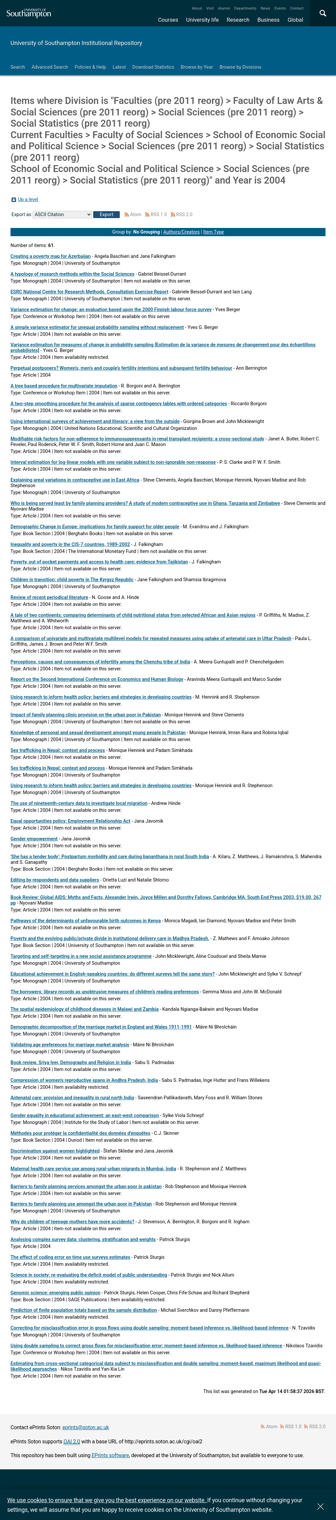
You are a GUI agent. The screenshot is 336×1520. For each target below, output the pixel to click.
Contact (297, 8)
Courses (168, 19)
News (265, 8)
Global (295, 19)
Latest (119, 67)
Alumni (224, 8)
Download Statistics (153, 67)
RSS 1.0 (159, 214)
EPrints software (110, 1455)
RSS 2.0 (184, 214)
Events (280, 8)
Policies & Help (90, 67)
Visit (210, 8)
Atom (135, 214)
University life (202, 19)
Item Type (213, 232)
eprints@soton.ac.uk (85, 1427)
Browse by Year (197, 67)
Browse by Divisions (241, 67)
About (197, 8)
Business (269, 19)
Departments (245, 8)
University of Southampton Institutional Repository (76, 42)
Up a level (28, 199)
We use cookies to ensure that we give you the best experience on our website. (107, 1500)
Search (17, 67)
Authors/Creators (181, 232)
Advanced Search (50, 67)
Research (238, 19)
